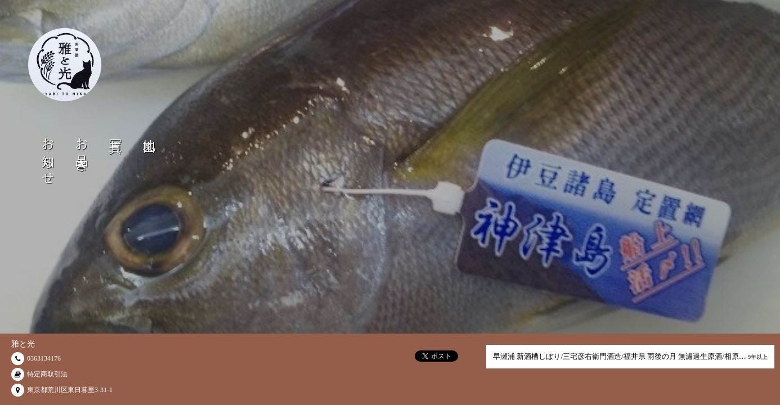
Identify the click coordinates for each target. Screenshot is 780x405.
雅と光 (23, 344)
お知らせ (48, 155)
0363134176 (44, 358)
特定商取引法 (47, 374)
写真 (116, 131)
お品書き (82, 147)
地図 (149, 131)
